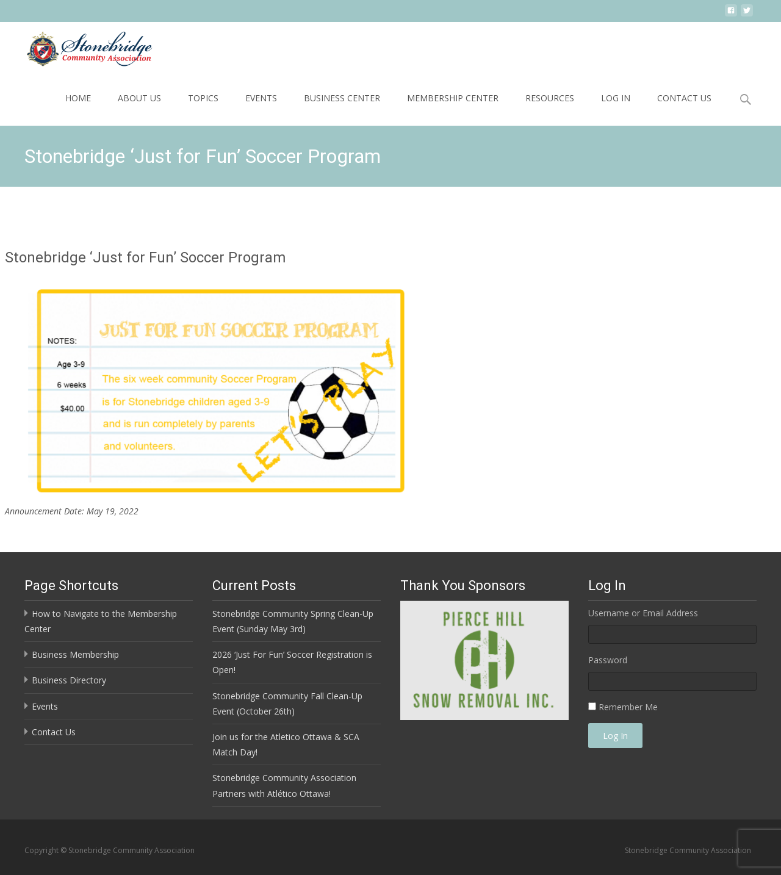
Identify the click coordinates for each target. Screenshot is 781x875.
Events (261, 98)
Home (78, 98)
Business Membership (75, 654)
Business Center (342, 98)
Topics (203, 98)
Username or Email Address (643, 613)
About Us (139, 98)
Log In (615, 98)
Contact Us (684, 98)
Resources (549, 98)
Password (607, 660)
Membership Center (452, 98)
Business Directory (69, 680)
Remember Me (628, 707)
